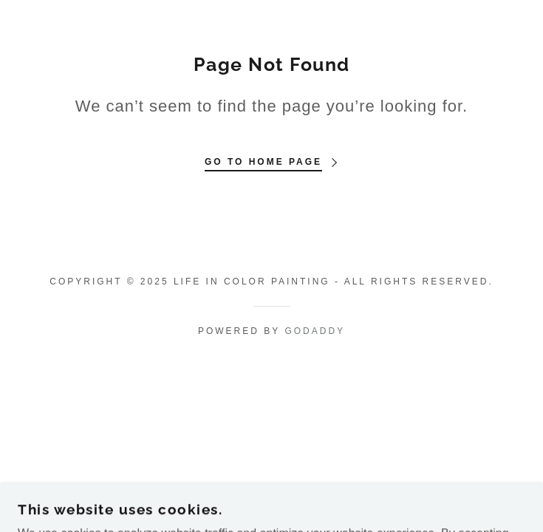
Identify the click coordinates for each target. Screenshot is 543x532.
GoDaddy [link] (314, 331)
